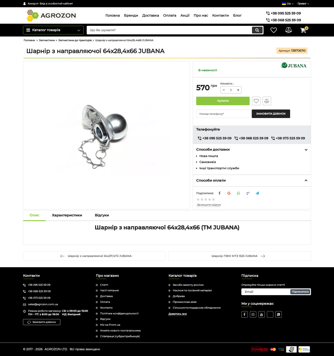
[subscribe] (276, 291)
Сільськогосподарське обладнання (196, 307)
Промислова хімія (184, 301)
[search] (175, 30)
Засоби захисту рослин (188, 284)
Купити (223, 101)
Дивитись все (177, 313)
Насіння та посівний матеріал (192, 290)
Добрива (179, 296)
